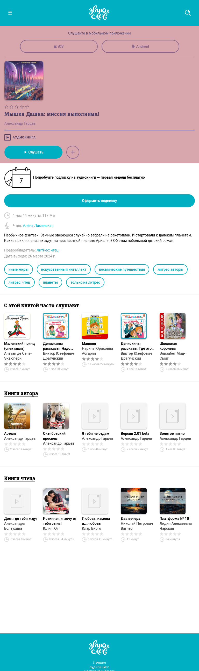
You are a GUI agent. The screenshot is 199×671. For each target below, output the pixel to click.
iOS (59, 46)
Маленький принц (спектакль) (19, 346)
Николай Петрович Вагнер (137, 525)
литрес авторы (170, 269)
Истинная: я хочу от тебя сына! (60, 521)
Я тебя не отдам (95, 433)
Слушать (33, 152)
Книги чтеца (19, 478)
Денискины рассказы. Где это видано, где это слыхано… (136, 346)
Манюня (89, 343)
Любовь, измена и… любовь (96, 521)
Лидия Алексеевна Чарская (176, 525)
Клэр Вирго (91, 528)
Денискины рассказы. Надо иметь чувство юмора (56, 346)
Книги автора (21, 393)
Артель (10, 433)
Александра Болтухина (14, 525)
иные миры (19, 269)
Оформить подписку (99, 201)
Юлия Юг (50, 528)
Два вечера (130, 518)
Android (140, 46)
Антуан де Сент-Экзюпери (18, 355)
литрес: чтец (19, 282)
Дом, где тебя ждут (21, 518)
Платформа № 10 (174, 518)
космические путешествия (122, 269)
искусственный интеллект (64, 269)
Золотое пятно (172, 433)
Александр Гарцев (19, 438)
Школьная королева (168, 346)
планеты (50, 282)
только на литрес (85, 282)
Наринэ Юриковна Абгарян (97, 350)
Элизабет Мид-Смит (172, 355)
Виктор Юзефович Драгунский (58, 355)
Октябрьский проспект (54, 436)
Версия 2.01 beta (135, 433)
